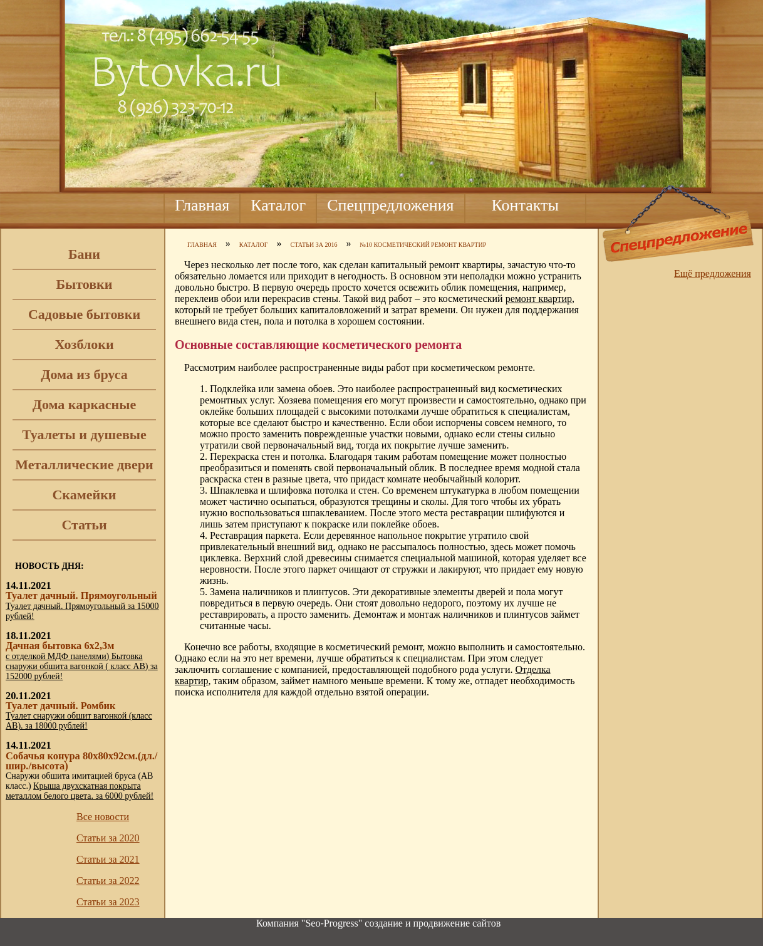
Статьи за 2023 (108, 902)
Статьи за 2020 (108, 838)
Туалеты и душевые (84, 434)
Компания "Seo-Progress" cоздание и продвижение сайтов (378, 923)
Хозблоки (83, 344)
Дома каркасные (84, 404)
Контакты (525, 205)
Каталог (278, 205)
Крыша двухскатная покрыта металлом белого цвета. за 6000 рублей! (79, 791)
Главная (202, 205)
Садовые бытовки (84, 314)
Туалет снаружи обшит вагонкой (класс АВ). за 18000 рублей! (79, 720)
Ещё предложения (712, 273)
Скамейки (84, 494)
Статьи (83, 525)
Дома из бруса (84, 374)
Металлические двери (84, 464)
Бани (84, 254)
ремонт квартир (539, 298)
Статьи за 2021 (108, 859)
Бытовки (84, 284)
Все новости (102, 816)
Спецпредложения (390, 205)
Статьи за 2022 (108, 880)
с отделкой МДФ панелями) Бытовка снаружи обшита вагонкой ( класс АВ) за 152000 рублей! (82, 666)
